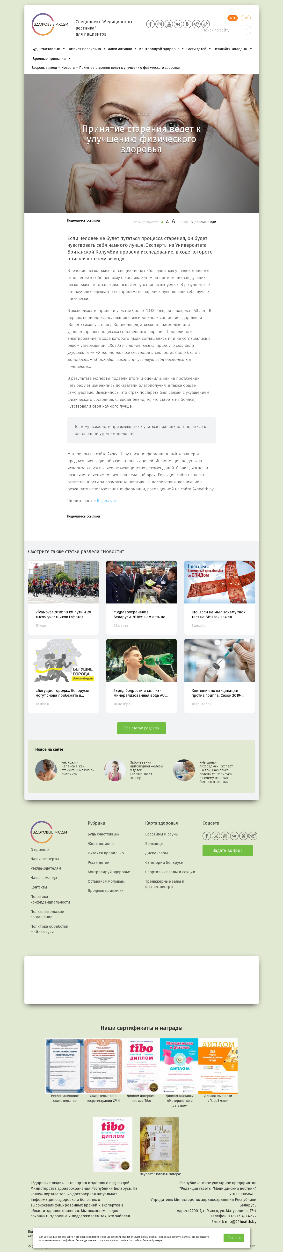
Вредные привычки (52, 58)
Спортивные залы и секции (170, 872)
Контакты (38, 887)
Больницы (154, 843)
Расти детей (198, 49)
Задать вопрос (228, 850)
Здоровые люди (203, 222)
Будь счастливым (48, 49)
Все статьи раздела (141, 728)
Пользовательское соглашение (47, 914)
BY (245, 18)
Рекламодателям (45, 868)
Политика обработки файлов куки (49, 929)
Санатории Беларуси (164, 862)
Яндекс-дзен (108, 500)
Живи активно (122, 49)
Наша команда (43, 877)
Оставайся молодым (233, 49)
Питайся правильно (86, 49)
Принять (233, 1238)
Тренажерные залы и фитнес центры (164, 884)
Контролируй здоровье (161, 49)
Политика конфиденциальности (50, 899)
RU (232, 18)
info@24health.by (240, 1221)
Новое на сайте (49, 749)
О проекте (39, 849)
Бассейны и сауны (162, 834)
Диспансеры (156, 853)
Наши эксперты (44, 859)
